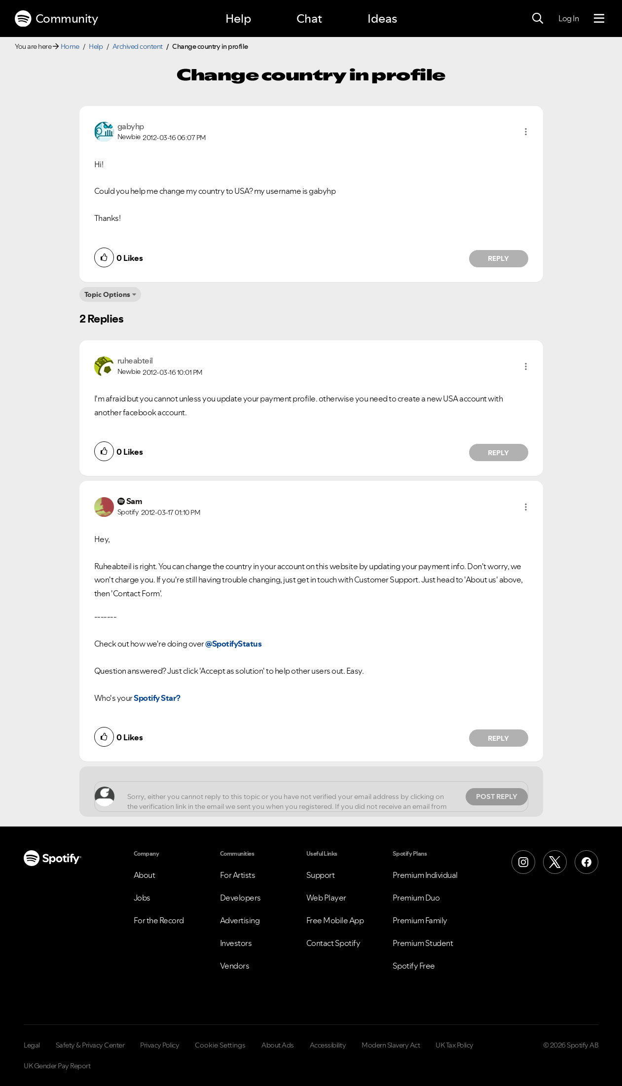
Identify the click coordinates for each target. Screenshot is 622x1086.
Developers (240, 897)
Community (56, 18)
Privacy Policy (159, 1045)
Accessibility (328, 1045)
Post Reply (496, 796)
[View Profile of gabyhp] (130, 126)
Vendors (235, 965)
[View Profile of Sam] (134, 501)
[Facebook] (586, 862)
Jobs (142, 897)
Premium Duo (416, 897)
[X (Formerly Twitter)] (555, 862)
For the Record (159, 920)
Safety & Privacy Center (90, 1045)
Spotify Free (414, 965)
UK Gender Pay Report (57, 1065)
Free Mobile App (335, 920)
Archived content (137, 46)
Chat (309, 18)
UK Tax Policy (455, 1045)
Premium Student (423, 943)
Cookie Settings (220, 1045)
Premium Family (420, 920)
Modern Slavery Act (391, 1045)
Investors (236, 943)
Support (320, 874)
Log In (568, 18)
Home (70, 46)
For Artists (238, 874)
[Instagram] (523, 862)
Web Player (326, 897)
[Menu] (599, 19)
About (144, 874)
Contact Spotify (333, 943)
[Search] (537, 18)
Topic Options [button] (107, 294)
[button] (525, 131)
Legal (32, 1045)
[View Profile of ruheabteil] (135, 360)
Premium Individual (425, 874)
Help (238, 18)
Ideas (382, 18)
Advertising (240, 920)
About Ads (277, 1045)
